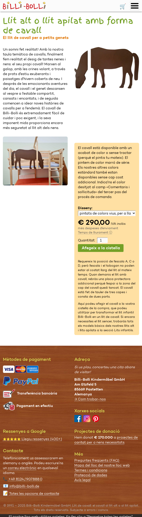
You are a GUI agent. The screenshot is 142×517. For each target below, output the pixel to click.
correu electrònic (22, 468)
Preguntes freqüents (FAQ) (96, 460)
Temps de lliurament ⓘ (95, 232)
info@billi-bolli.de (24, 486)
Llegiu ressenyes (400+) (32, 439)
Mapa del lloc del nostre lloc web (102, 465)
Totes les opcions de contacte (34, 493)
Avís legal (82, 480)
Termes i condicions (90, 470)
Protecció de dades (90, 475)
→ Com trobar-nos (90, 399)
